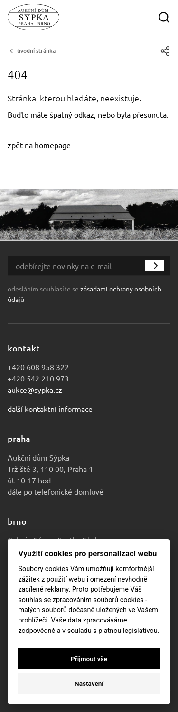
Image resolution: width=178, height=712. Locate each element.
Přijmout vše (89, 658)
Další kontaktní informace (50, 408)
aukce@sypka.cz (35, 389)
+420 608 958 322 (38, 366)
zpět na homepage (39, 145)
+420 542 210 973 (38, 378)
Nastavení (89, 683)
